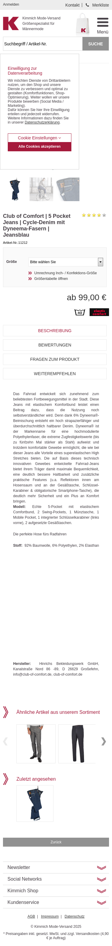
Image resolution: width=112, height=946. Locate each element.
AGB (31, 916)
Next (103, 741)
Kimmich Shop (22, 890)
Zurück (56, 842)
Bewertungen (54, 345)
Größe (11, 262)
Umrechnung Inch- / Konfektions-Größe (65, 273)
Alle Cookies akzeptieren (40, 146)
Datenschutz (75, 916)
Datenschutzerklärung (42, 122)
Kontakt (72, 5)
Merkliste (100, 5)
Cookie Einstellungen (39, 137)
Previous (5, 741)
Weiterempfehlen (55, 373)
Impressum (50, 916)
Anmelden (11, 4)
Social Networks (24, 879)
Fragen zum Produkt (54, 359)
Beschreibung (54, 330)
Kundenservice (23, 902)
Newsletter (18, 867)
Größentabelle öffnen (51, 279)
